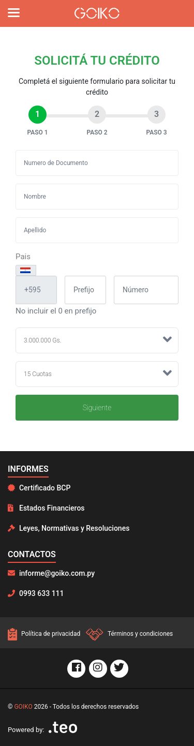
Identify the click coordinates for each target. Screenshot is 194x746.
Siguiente (97, 408)
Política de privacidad (45, 633)
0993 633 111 (36, 593)
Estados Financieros (46, 508)
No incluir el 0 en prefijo (56, 311)
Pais (23, 256)
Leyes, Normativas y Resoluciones (68, 528)
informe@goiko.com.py (51, 573)
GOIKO (23, 706)
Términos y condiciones (129, 633)
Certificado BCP (39, 488)
